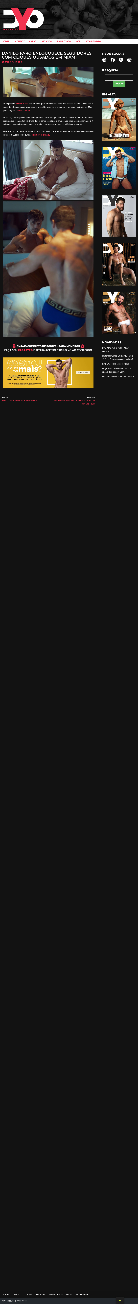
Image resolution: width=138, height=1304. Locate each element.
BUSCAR (119, 84)
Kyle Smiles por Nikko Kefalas (115, 364)
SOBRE (5, 1294)
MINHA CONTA (63, 41)
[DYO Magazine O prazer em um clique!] (23, 19)
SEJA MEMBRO (93, 41)
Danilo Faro (22, 104)
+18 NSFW (47, 41)
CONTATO (20, 41)
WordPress (22, 1301)
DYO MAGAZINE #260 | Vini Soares (118, 376)
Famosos (17, 62)
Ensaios (6, 62)
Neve (4, 1301)
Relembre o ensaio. (41, 135)
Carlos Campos (23, 110)
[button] (10, 41)
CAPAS (29, 1294)
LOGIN (78, 41)
